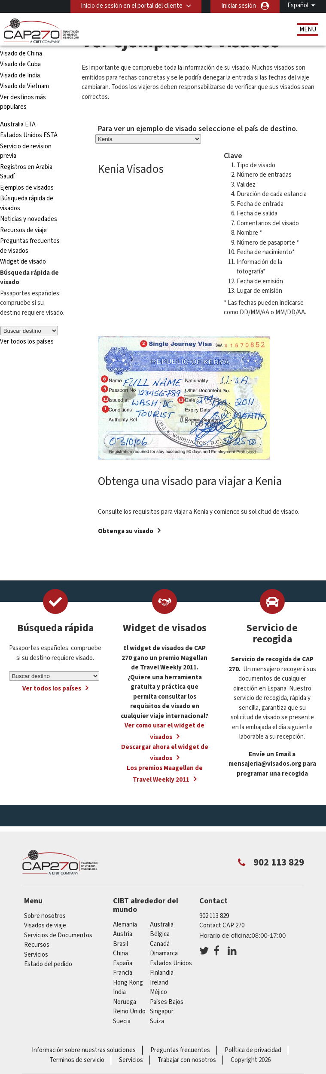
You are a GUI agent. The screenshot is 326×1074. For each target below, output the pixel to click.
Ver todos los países (27, 341)
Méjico (158, 992)
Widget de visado (23, 261)
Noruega (124, 1001)
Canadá (160, 943)
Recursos (36, 944)
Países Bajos (166, 1001)
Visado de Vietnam (24, 86)
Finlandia (162, 972)
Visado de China (21, 53)
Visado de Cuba (20, 64)
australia (162, 924)
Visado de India (20, 75)
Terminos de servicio (76, 1060)
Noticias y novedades (28, 219)
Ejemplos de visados (27, 187)
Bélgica (160, 934)
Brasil (120, 943)
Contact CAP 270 (221, 925)
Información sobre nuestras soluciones (84, 1050)
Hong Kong (128, 982)
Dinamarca (164, 953)
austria (122, 934)
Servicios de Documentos (58, 935)
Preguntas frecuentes (180, 1050)
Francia (122, 972)
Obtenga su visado (125, 531)
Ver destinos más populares (23, 102)
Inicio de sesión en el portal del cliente (131, 5)
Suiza (157, 1021)
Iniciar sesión (238, 5)
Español (297, 5)
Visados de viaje (45, 925)
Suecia (122, 1021)
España (122, 963)
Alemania (125, 924)
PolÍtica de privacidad (253, 1050)
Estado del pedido (48, 964)
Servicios (36, 954)
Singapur (162, 1011)
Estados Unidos (171, 963)
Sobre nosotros (45, 916)
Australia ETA (18, 124)
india (119, 992)
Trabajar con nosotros (187, 1060)
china (120, 953)
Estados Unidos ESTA (29, 135)
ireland (159, 982)
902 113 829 (214, 916)
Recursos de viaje (23, 230)
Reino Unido (129, 1011)
